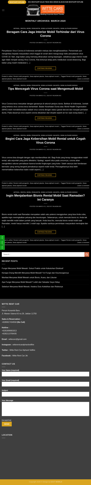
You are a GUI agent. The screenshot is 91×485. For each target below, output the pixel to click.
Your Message (45, 409)
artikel (17, 28)
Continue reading (45, 68)
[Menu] (3, 10)
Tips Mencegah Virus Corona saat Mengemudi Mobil (45, 88)
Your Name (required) (45, 373)
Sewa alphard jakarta (50, 28)
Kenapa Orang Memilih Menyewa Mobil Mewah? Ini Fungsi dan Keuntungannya (35, 273)
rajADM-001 (57, 42)
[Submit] (86, 254)
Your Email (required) (45, 383)
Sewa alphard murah (69, 28)
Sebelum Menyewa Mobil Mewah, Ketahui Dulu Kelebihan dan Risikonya (32, 287)
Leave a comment (83, 79)
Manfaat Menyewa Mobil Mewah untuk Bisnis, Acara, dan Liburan (29, 277)
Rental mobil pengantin (30, 28)
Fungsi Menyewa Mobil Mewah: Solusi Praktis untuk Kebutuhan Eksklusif (32, 268)
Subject (45, 393)
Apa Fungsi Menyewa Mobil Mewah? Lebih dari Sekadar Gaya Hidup (31, 282)
